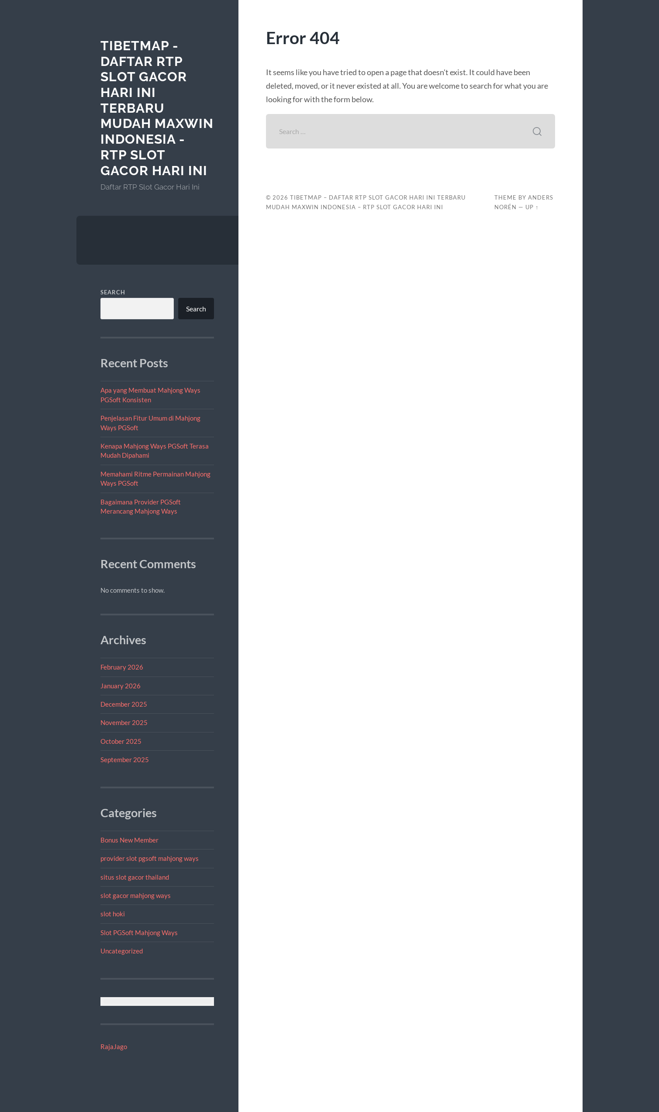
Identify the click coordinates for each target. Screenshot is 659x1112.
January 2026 (120, 686)
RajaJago (113, 1046)
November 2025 (124, 722)
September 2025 (124, 759)
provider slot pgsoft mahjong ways (149, 858)
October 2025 (120, 741)
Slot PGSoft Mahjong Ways (139, 932)
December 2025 (123, 704)
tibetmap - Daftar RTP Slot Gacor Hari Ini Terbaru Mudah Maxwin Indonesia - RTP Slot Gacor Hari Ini (157, 108)
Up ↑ (531, 207)
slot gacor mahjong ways (135, 895)
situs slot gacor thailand (134, 877)
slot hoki (112, 914)
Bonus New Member (129, 840)
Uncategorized (121, 951)
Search (112, 292)
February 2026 (121, 667)
